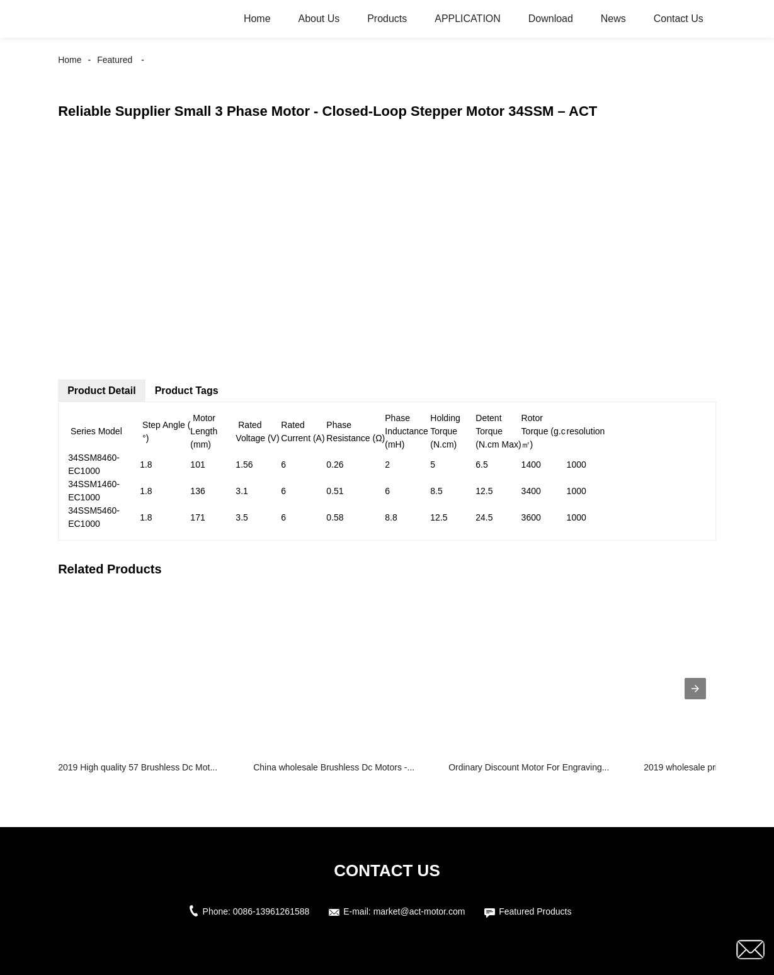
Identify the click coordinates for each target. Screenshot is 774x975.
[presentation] (695, 688)
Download (550, 18)
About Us (318, 18)
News (613, 18)
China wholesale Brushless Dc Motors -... (333, 767)
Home (257, 18)
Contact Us (678, 18)
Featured (114, 60)
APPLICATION (468, 18)
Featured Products (535, 911)
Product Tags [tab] (187, 390)
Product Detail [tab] (101, 390)
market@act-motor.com (419, 911)
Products (387, 18)
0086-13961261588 (271, 911)
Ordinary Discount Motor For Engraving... (528, 767)
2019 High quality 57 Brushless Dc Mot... (137, 767)
